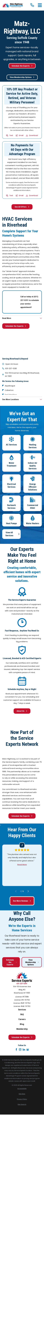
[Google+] (27, 1049)
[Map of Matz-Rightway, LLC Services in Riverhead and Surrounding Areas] (22, 343)
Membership (22, 1029)
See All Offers (22, 207)
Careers (22, 1019)
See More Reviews (22, 901)
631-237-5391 (11, 368)
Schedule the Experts (22, 66)
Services (22, 1009)
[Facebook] (16, 1049)
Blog (22, 1024)
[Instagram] (20, 1049)
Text (11, 135)
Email (21, 135)
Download (33, 135)
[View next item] (28, 891)
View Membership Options (22, 77)
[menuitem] (22, 1088)
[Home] (12, 5)
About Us (22, 711)
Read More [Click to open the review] (22, 864)
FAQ (22, 1014)
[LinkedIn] (24, 1049)
